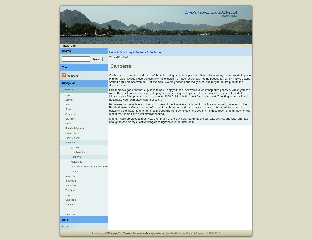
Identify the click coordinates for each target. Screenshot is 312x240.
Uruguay (70, 119)
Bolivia (68, 99)
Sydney (75, 147)
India (68, 104)
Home (113, 52)
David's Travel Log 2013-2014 (211, 12)
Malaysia (70, 176)
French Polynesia (74, 128)
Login (65, 226)
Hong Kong (71, 214)
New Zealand (72, 138)
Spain (68, 109)
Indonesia (70, 180)
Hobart (74, 171)
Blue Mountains (79, 152)
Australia (70, 142)
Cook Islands (72, 133)
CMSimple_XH (113, 233)
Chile (68, 123)
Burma (68, 195)
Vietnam (69, 204)
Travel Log (126, 52)
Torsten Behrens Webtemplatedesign (144, 233)
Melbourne (76, 161)
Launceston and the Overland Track (89, 166)
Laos (68, 209)
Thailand (70, 190)
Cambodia (70, 199)
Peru (67, 95)
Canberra (76, 157)
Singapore (70, 185)
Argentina (70, 114)
